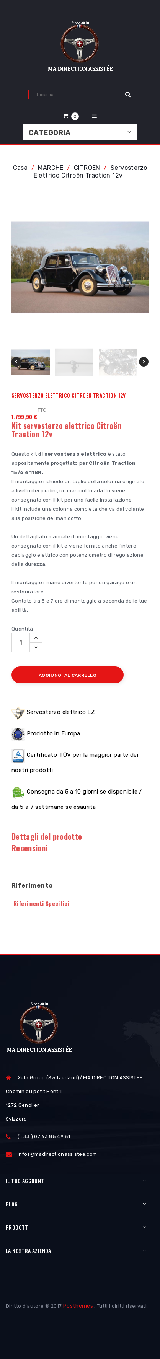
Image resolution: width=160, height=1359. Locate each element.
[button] (71, 116)
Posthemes (78, 1306)
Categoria (49, 133)
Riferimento (31, 885)
